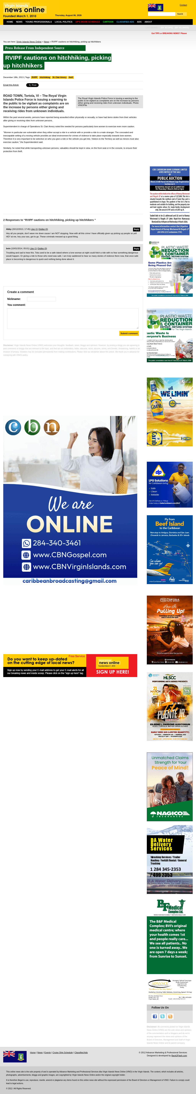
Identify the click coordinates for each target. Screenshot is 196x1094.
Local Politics (63, 22)
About (148, 22)
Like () (34, 229)
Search (180, 14)
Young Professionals (38, 22)
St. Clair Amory (59, 77)
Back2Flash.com (179, 1055)
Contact (183, 5)
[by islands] (182, 27)
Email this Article (11, 85)
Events (47, 1052)
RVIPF (34, 77)
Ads (139, 22)
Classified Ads (81, 1052)
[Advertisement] (73, 182)
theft (71, 77)
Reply (136, 229)
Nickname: (14, 298)
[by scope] (167, 27)
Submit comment (129, 333)
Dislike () (43, 229)
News (19, 22)
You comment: (16, 304)
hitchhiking (45, 77)
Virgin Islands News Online (29, 42)
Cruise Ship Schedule (62, 1052)
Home (10, 22)
